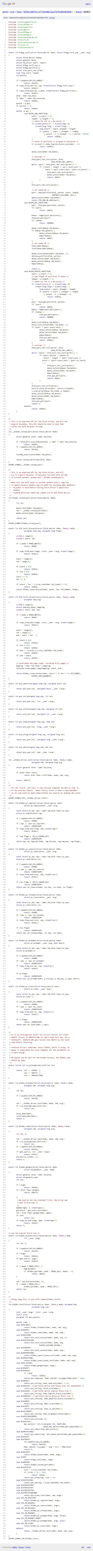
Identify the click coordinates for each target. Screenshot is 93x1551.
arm (12, 11)
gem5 (5, 11)
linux (19, 11)
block (79, 11)
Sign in (88, 4)
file (52, 18)
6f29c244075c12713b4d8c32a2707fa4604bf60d (47, 11)
